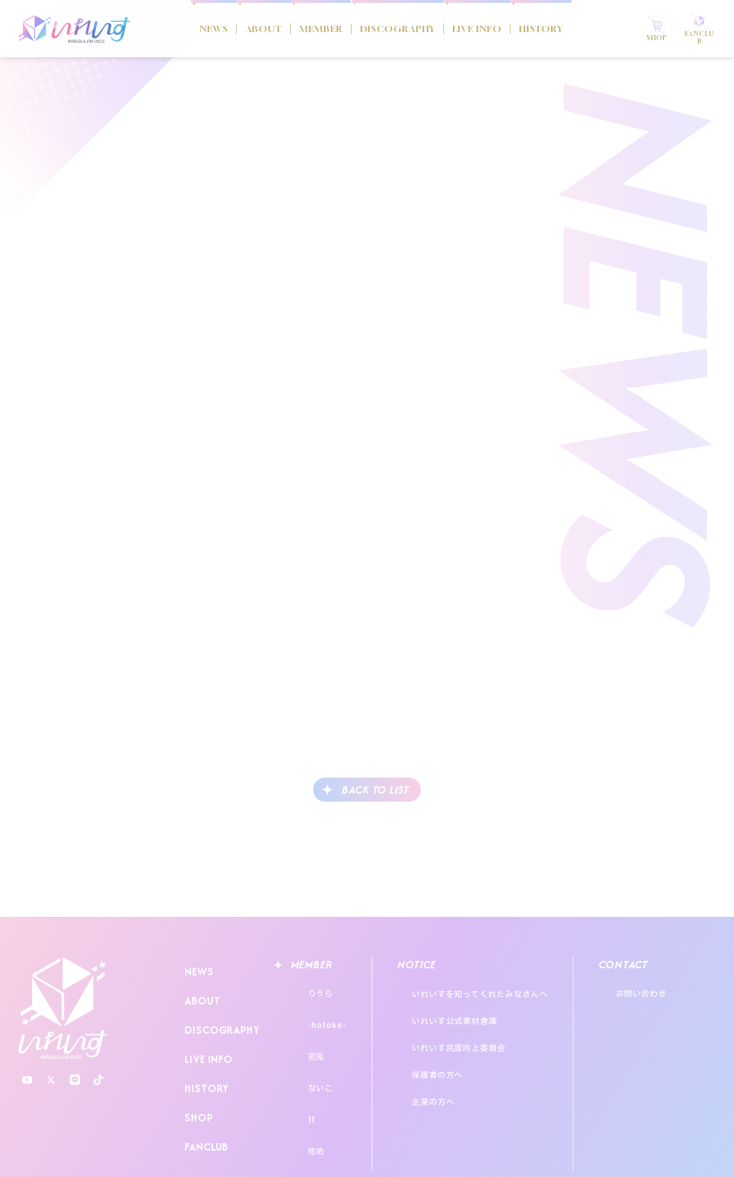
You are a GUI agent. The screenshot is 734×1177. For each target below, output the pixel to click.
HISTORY (561, 29)
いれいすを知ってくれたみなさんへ (491, 989)
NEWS (180, 29)
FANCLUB (204, 1102)
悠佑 (305, 1095)
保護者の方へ (448, 1035)
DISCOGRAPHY (393, 29)
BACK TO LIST (375, 790)
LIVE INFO (486, 29)
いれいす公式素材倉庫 (466, 1004)
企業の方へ (444, 1051)
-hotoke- (315, 1010)
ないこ (309, 1052)
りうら (309, 989)
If (300, 1074)
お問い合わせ (672, 989)
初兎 (305, 1031)
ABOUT (237, 29)
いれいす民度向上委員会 (470, 1020)
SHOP (196, 1080)
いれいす (62, 1008)
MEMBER (303, 29)
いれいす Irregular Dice (74, 29)
